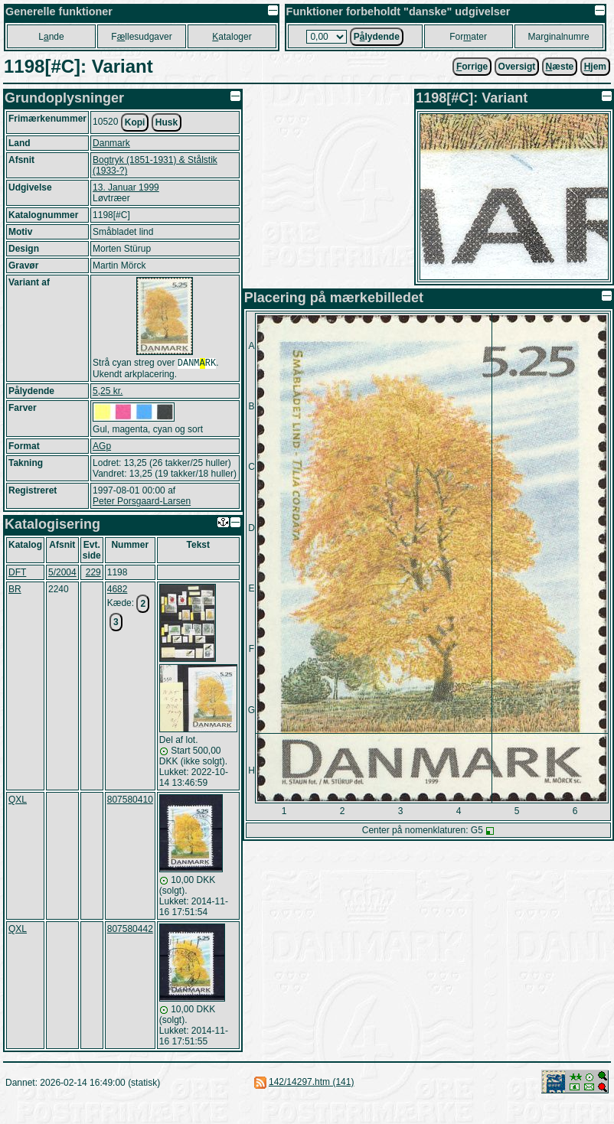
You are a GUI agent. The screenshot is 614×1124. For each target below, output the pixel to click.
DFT (17, 574)
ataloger (231, 36)
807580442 (130, 930)
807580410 (130, 801)
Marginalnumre (559, 36)
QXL (17, 801)
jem (595, 66)
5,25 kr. (107, 392)
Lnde (51, 36)
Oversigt (517, 66)
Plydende (377, 36)
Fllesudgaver (141, 36)
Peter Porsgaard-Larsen (142, 502)
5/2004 (62, 574)
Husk (166, 122)
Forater (468, 36)
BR (14, 590)
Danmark (111, 143)
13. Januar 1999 (126, 187)
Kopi (135, 122)
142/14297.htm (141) (311, 1083)
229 (93, 574)
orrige (472, 66)
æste (560, 66)
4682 (117, 590)
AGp (102, 447)
